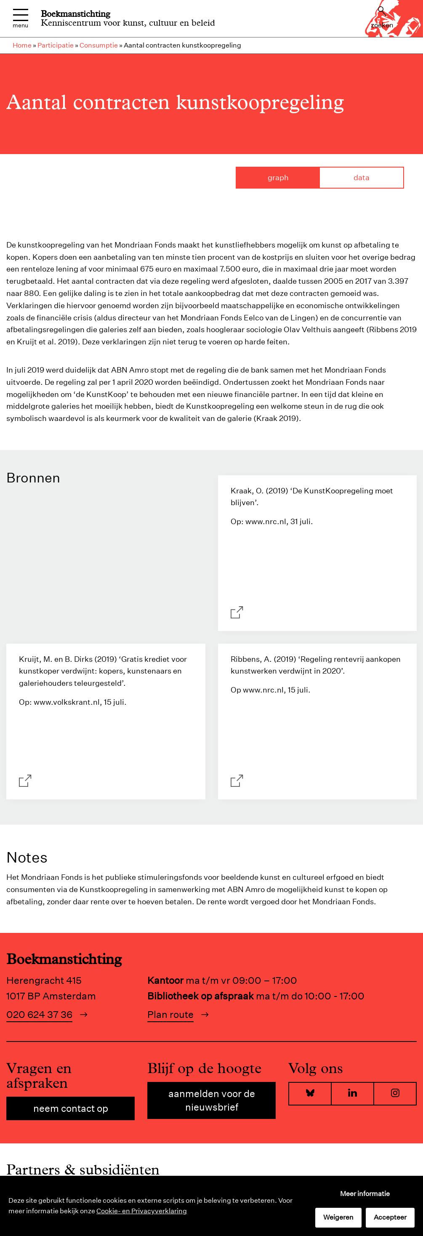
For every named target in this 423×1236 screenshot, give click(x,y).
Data (362, 177)
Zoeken (382, 17)
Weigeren (338, 1217)
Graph (278, 177)
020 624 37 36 (39, 1014)
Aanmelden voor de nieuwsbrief (211, 1100)
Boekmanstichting (75, 14)
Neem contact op (70, 1108)
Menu (20, 19)
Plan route (170, 1014)
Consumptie (99, 45)
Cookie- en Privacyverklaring (141, 1211)
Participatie (55, 45)
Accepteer (390, 1217)
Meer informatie (365, 1194)
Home (22, 45)
